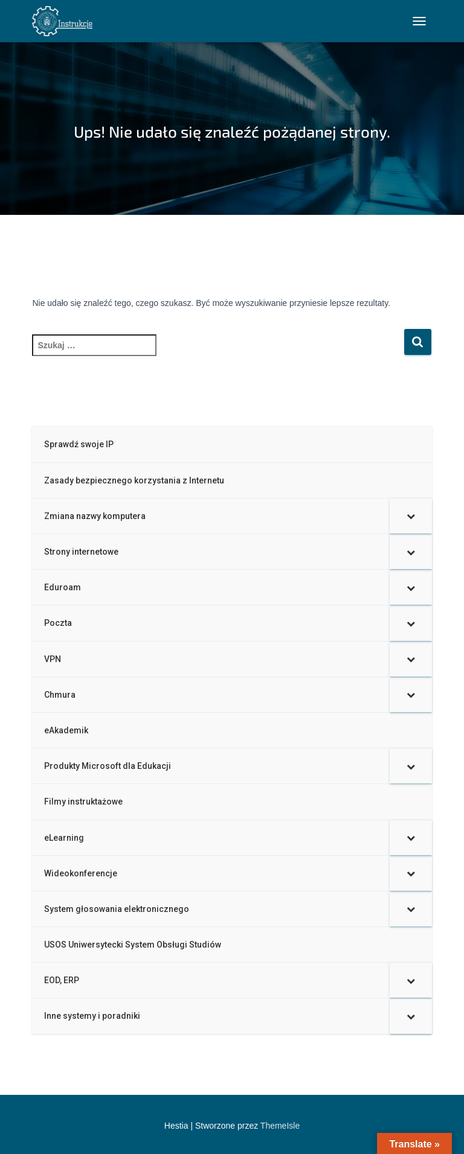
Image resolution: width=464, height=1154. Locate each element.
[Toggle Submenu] (411, 516)
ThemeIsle (280, 1125)
